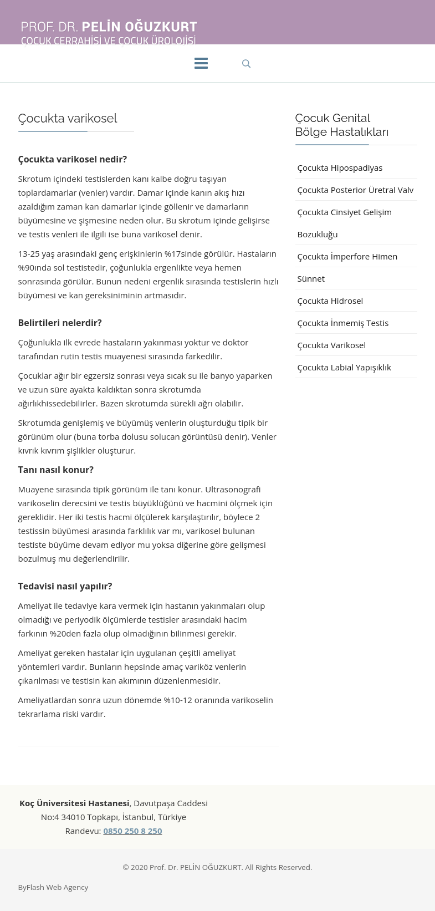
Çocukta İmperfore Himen (348, 256)
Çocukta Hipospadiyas (340, 167)
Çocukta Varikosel (332, 344)
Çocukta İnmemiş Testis (343, 322)
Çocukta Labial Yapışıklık (344, 367)
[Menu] (201, 63)
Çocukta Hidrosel (331, 300)
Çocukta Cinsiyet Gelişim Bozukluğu (345, 223)
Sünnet (311, 278)
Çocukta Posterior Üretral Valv (356, 189)
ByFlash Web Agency (53, 887)
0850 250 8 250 (132, 830)
